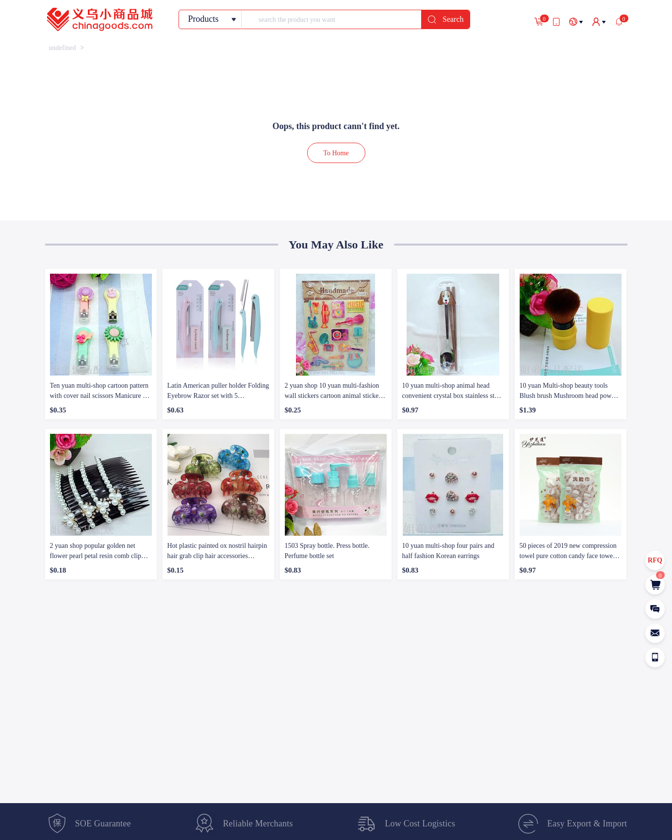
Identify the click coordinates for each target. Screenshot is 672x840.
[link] (62, 47)
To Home (335, 153)
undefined (62, 47)
